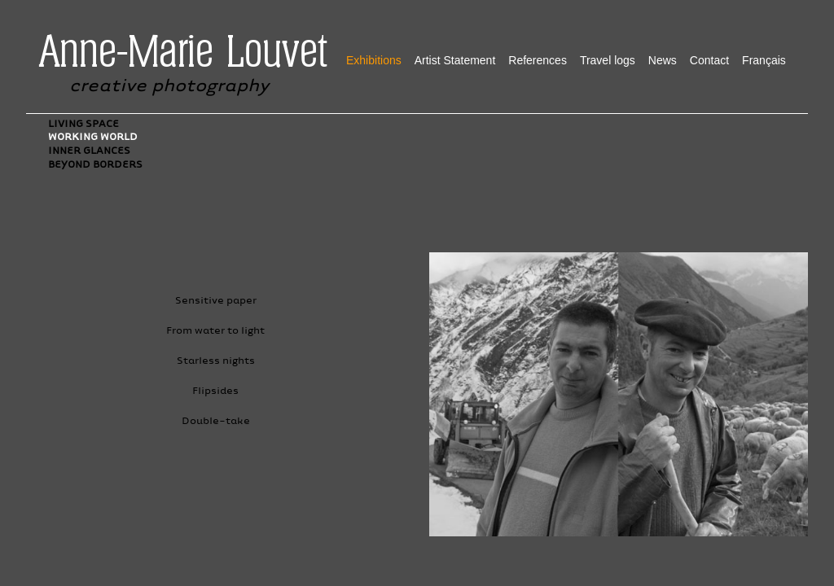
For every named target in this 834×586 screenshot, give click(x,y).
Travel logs (607, 60)
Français (764, 60)
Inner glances (89, 150)
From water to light (215, 330)
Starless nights (216, 360)
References (537, 60)
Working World (93, 136)
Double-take (216, 420)
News (662, 60)
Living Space (83, 123)
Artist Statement (455, 60)
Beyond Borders (95, 164)
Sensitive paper (216, 300)
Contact (709, 60)
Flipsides (215, 390)
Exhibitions (374, 60)
